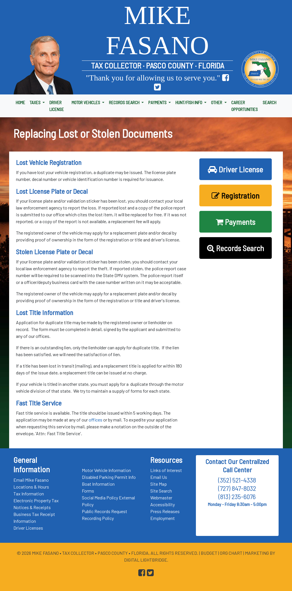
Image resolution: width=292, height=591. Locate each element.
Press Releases (165, 511)
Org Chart (231, 553)
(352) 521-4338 (237, 480)
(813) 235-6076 (237, 496)
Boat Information (98, 484)
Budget (209, 553)
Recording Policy (98, 518)
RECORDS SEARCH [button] (124, 102)
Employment (162, 518)
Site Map (158, 484)
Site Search (161, 490)
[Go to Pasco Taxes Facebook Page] (225, 77)
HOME (20, 102)
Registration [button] (235, 195)
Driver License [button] (235, 169)
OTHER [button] (217, 102)
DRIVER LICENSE (56, 106)
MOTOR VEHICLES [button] (86, 102)
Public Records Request (104, 511)
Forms (88, 490)
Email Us (158, 477)
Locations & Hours (31, 486)
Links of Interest (166, 470)
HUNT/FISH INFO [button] (189, 102)
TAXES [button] (35, 102)
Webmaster (161, 497)
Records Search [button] (235, 248)
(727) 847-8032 (237, 488)
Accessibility (162, 504)
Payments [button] (235, 222)
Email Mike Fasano (31, 480)
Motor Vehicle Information (106, 470)
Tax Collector (78, 553)
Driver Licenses (28, 528)
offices (95, 419)
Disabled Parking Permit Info (109, 477)
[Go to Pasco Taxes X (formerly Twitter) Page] (157, 87)
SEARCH (269, 102)
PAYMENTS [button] (157, 102)
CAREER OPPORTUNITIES (244, 106)
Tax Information (28, 493)
